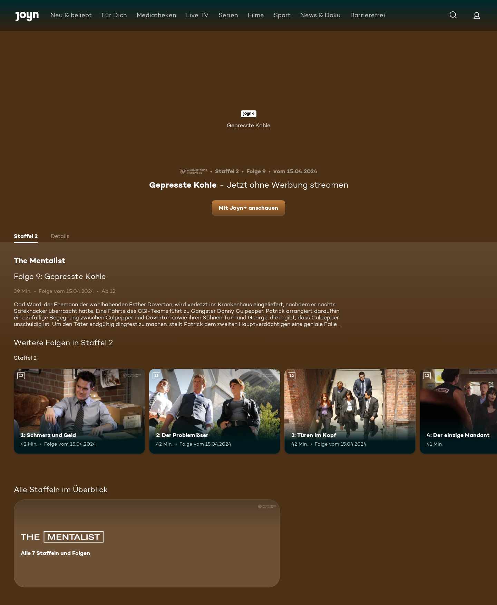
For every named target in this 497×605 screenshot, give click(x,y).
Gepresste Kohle (248, 125)
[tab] (25, 237)
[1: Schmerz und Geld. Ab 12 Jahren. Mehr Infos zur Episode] (79, 411)
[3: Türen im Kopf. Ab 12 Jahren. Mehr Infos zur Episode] (350, 411)
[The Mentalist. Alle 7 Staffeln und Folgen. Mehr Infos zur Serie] (147, 543)
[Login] (476, 15)
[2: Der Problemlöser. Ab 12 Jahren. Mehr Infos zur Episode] (214, 411)
